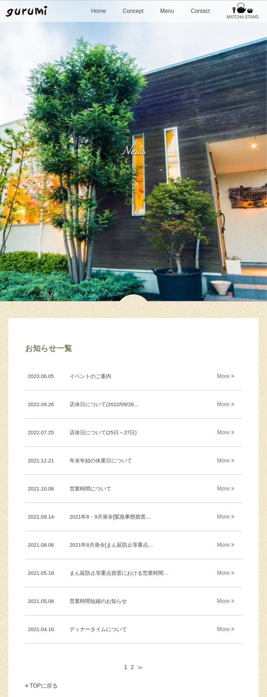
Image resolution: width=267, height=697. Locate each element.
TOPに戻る (41, 686)
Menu (167, 11)
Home (98, 11)
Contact (200, 11)
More (225, 376)
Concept (133, 11)
